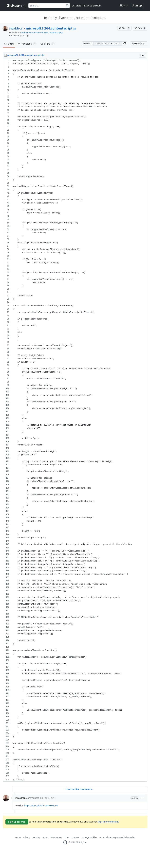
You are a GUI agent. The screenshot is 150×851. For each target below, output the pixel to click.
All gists (76, 5)
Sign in (124, 5)
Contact (75, 837)
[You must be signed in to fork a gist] (140, 28)
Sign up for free (16, 821)
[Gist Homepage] (16, 5)
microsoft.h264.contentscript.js (51, 28)
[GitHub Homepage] (65, 842)
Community (56, 837)
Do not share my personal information (117, 837)
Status (45, 837)
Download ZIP (138, 43)
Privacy (26, 837)
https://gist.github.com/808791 (41, 805)
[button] (124, 43)
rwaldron (16, 28)
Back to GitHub (92, 5)
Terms (18, 837)
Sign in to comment (108, 821)
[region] (75, 420)
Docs (67, 837)
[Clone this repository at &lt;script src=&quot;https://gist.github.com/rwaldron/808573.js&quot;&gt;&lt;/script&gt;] (108, 43)
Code (9, 43)
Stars (47, 43)
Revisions (27, 43)
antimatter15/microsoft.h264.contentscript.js (42, 32)
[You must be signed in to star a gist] (124, 28)
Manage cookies (89, 837)
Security (36, 837)
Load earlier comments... (80, 789)
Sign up (137, 5)
